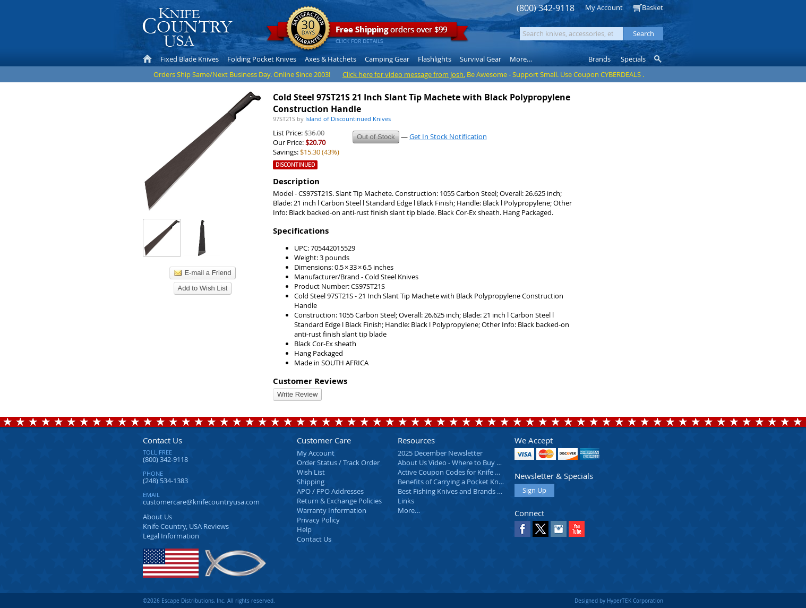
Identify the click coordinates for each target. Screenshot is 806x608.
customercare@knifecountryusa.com (201, 502)
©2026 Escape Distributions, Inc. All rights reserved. (209, 600)
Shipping (310, 481)
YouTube (577, 529)
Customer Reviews (310, 381)
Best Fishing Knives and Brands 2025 (455, 491)
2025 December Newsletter (440, 453)
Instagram (559, 529)
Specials (633, 59)
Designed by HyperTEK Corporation (619, 600)
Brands (599, 59)
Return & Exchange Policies (339, 501)
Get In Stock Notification (448, 136)
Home (147, 59)
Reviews (186, 526)
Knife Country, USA (187, 27)
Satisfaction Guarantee (308, 29)
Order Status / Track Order (338, 462)
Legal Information (171, 536)
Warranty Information (331, 510)
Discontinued (295, 164)
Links (406, 501)
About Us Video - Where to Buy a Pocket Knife (469, 462)
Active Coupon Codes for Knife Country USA (466, 472)
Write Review (297, 394)
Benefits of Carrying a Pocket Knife (452, 481)
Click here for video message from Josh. (403, 74)
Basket (652, 7)
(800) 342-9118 (546, 8)
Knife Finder (658, 59)
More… (409, 510)
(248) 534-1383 (165, 480)
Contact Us (162, 440)
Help (304, 529)
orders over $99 (367, 32)
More (521, 59)
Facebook (522, 529)
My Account (604, 7)
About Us (157, 516)
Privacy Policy (318, 520)
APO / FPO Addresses (330, 491)
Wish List (311, 472)
